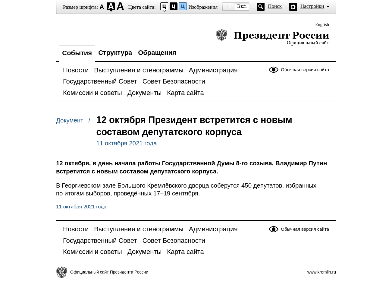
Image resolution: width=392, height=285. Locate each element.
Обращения (157, 52)
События (77, 53)
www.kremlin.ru (321, 272)
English (322, 24)
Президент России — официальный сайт (272, 37)
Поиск (275, 6)
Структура (115, 52)
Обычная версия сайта (305, 69)
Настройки (312, 6)
